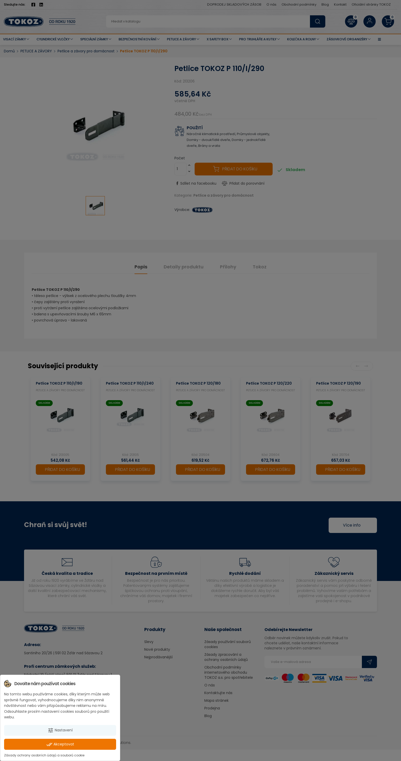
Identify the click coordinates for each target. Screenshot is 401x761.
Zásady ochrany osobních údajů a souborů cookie (44, 755)
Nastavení (60, 730)
